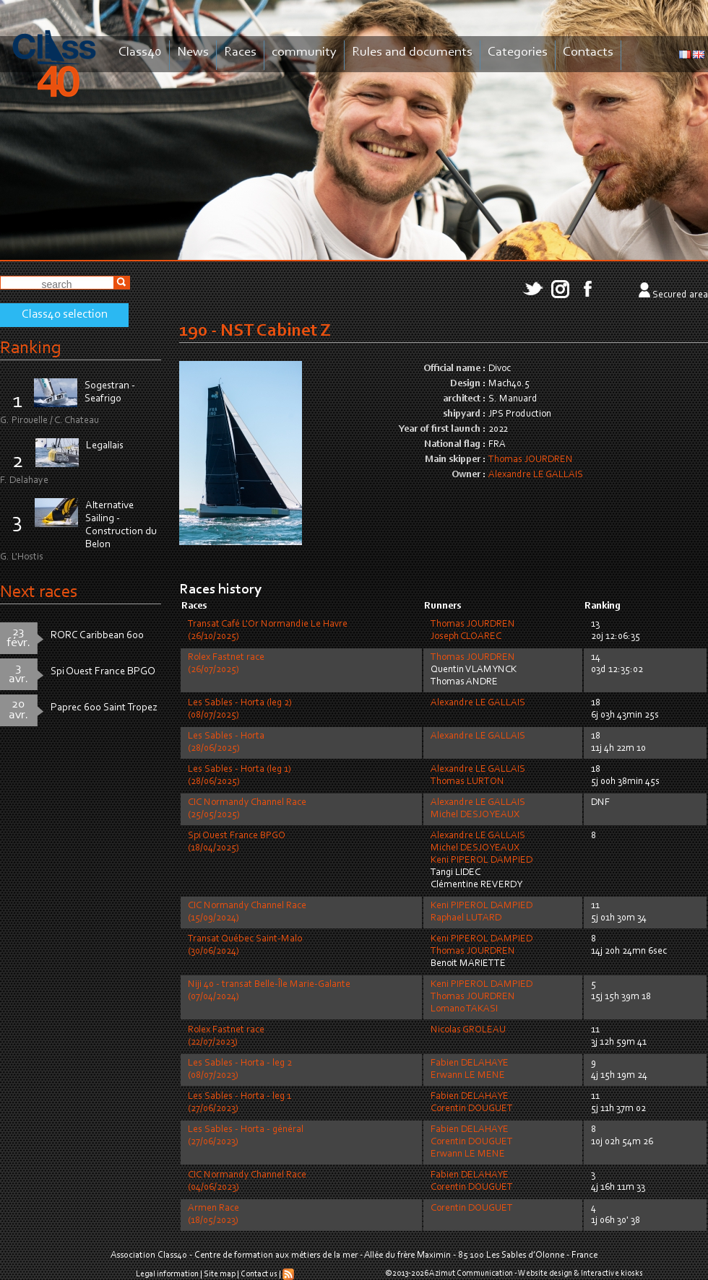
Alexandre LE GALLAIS (535, 475)
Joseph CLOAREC (466, 637)
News (193, 52)
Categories (518, 52)
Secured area (680, 295)
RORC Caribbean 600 (97, 635)
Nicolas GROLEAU (468, 1030)
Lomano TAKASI (464, 1009)
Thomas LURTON (467, 782)
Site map (220, 1274)
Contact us (259, 1274)
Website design (545, 1273)
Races (240, 52)
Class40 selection (65, 315)
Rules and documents (412, 52)
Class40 (140, 52)
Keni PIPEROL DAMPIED (481, 860)
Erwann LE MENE (468, 1076)
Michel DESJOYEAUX (475, 815)
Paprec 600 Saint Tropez (104, 707)
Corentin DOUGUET (472, 1109)
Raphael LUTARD (466, 918)
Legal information (167, 1274)
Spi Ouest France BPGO (103, 671)
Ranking (30, 348)
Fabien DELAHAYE (470, 1063)
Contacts (588, 52)
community (304, 52)
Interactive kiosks (612, 1273)
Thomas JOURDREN (530, 460)
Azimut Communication (471, 1273)
